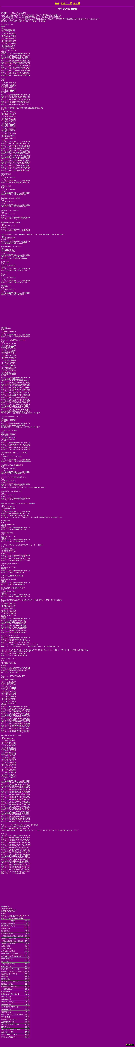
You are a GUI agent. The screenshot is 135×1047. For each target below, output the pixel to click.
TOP (57, 3)
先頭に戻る (130, 1045)
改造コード (66, 3)
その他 (76, 3)
